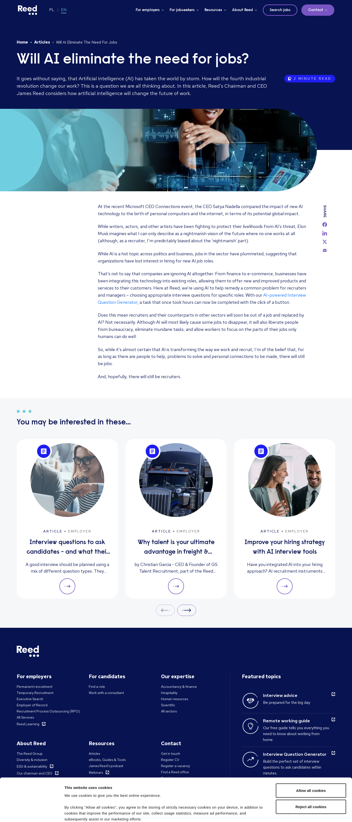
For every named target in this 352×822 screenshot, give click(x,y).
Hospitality (169, 693)
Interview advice (280, 695)
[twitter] (324, 241)
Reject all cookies (310, 769)
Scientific (168, 705)
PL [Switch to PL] (51, 9)
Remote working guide (286, 721)
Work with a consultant (106, 693)
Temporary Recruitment (35, 693)
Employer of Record (32, 705)
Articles (42, 42)
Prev (165, 610)
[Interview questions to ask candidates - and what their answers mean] (67, 519)
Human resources (174, 699)
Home (22, 42)
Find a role (97, 686)
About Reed (242, 10)
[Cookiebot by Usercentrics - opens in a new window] (31, 812)
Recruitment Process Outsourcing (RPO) (48, 711)
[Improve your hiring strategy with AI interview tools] (284, 519)
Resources (213, 10)
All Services (25, 717)
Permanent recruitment (34, 686)
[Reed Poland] (27, 10)
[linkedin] (324, 233)
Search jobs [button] (280, 10)
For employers (148, 10)
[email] (324, 250)
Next (186, 610)
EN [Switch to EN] (63, 9)
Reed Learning (28, 724)
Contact (315, 10)
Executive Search (30, 699)
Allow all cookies (311, 753)
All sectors (169, 711)
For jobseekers (182, 10)
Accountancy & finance (179, 686)
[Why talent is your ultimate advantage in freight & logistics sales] (176, 519)
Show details (75, 812)
